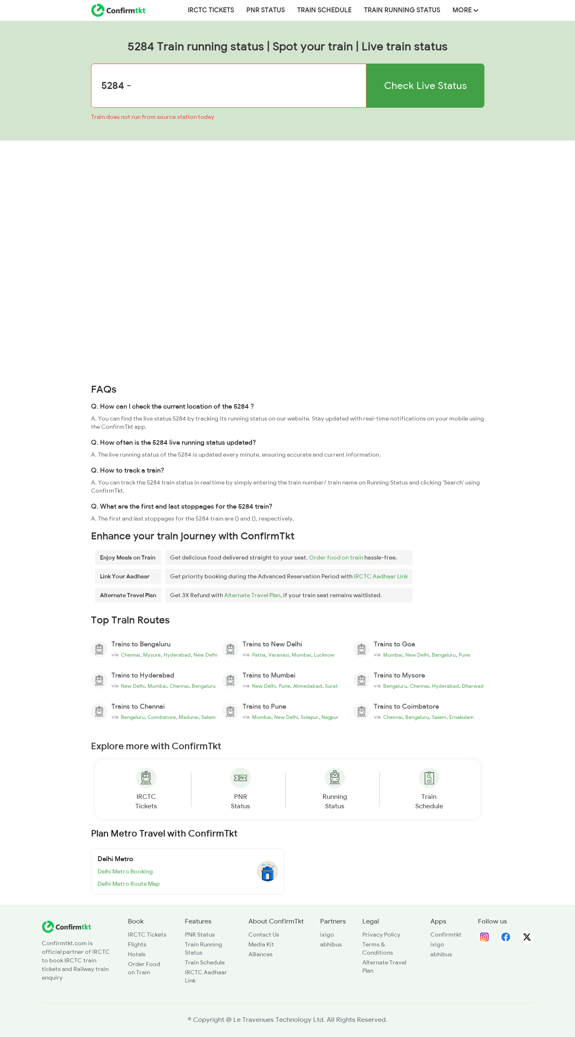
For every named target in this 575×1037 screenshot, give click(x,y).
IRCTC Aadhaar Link (381, 576)
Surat (331, 686)
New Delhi (205, 655)
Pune (464, 655)
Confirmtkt (445, 934)
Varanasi (278, 655)
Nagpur (330, 717)
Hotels (136, 954)
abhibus (331, 944)
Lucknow (324, 655)
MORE (465, 10)
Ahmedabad (307, 686)
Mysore (152, 655)
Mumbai (301, 655)
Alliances (260, 954)
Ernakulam (461, 717)
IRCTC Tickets (211, 10)
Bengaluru (444, 655)
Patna (259, 655)
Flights (137, 944)
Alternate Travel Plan (252, 595)
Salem (208, 717)
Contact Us (263, 934)
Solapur (309, 717)
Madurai (188, 717)
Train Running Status (402, 10)
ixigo (327, 934)
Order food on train (336, 557)
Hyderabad (177, 655)
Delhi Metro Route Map (129, 883)
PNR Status (265, 10)
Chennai (130, 655)
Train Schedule (324, 10)
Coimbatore (162, 717)
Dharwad (473, 686)
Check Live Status (425, 85)
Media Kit (261, 944)
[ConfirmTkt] (66, 926)
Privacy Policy (381, 934)
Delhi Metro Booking (125, 871)
